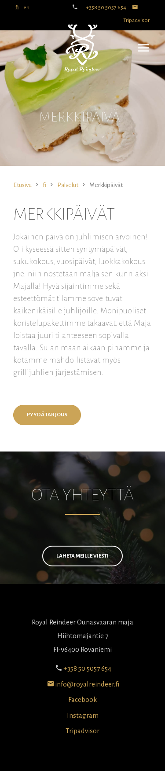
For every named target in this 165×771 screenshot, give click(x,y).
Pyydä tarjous (47, 415)
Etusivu (22, 185)
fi (17, 7)
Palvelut (67, 185)
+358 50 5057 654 (106, 7)
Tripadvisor (82, 730)
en (26, 7)
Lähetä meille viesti (82, 556)
